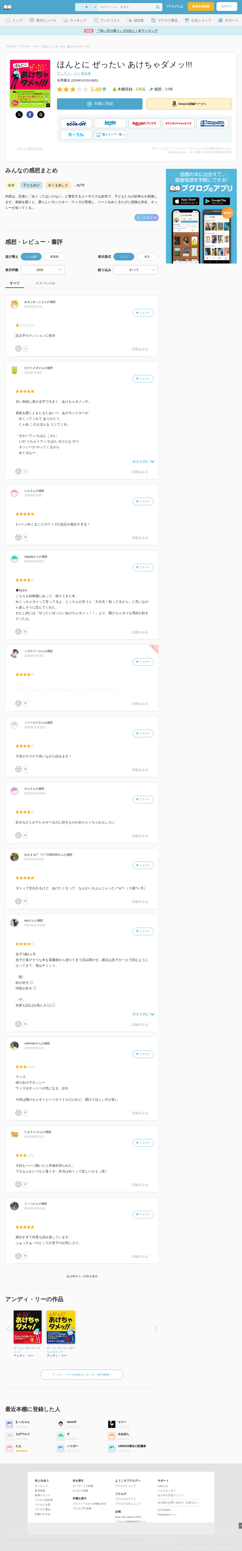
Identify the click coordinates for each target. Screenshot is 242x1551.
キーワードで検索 (83, 1485)
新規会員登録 (200, 6)
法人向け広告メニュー (171, 1495)
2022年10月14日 (34, 793)
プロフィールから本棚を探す (89, 1503)
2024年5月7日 (33, 306)
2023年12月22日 (34, 727)
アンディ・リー (68, 73)
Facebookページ (167, 1514)
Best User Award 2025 (128, 1516)
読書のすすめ (42, 1514)
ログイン (227, 6)
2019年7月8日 (33, 372)
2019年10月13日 (34, 1208)
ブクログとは (174, 6)
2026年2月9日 (33, 495)
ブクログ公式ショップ (128, 1503)
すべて (15, 283)
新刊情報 (40, 1490)
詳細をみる (140, 349)
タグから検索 (80, 1490)
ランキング (41, 1485)
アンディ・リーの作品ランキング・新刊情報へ (82, 1374)
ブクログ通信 (42, 1509)
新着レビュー (42, 1495)
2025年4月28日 (34, 561)
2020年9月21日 (34, 1136)
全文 (147, 256)
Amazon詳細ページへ (189, 104)
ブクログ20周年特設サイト (131, 1521)
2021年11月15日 (34, 925)
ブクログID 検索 (82, 1508)
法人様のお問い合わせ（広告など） (178, 1502)
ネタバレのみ (45, 283)
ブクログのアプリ (125, 1498)
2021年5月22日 (34, 1048)
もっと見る (147, 217)
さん (35, 302)
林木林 (86, 73)
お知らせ (163, 1485)
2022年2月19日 (34, 859)
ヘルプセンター (167, 1490)
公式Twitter (164, 1509)
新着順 (54, 256)
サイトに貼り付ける (30, 148)
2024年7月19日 (34, 655)
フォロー (143, 312)
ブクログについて (125, 1485)
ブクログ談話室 (44, 1499)
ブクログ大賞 (42, 1504)
